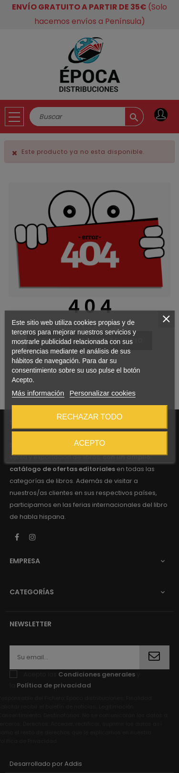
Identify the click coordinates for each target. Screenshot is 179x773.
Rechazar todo (89, 417)
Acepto (89, 443)
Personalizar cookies (103, 393)
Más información (37, 393)
